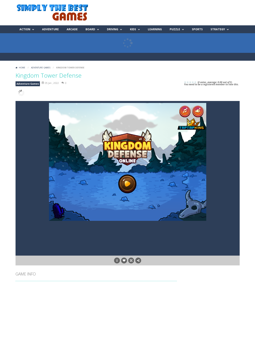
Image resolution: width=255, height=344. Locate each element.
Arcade (72, 29)
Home (22, 67)
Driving (112, 29)
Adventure (50, 29)
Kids (133, 29)
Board (90, 29)
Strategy (218, 29)
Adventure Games (40, 67)
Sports (197, 29)
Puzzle (175, 29)
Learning (155, 29)
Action (24, 29)
